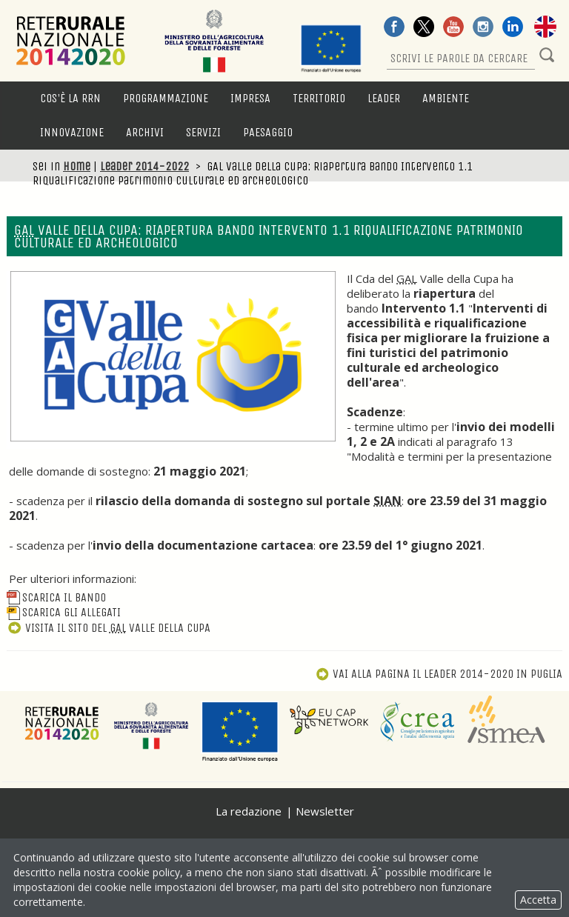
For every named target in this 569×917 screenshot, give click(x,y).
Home (76, 166)
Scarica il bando (56, 597)
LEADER (383, 98)
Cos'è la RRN (70, 98)
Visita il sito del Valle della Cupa (108, 628)
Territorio (319, 98)
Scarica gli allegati (64, 612)
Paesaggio (268, 132)
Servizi (203, 132)
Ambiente (445, 98)
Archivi (145, 132)
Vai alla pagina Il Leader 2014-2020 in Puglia (439, 674)
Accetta (538, 900)
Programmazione (165, 98)
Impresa (250, 98)
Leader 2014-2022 (144, 166)
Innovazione (72, 132)
